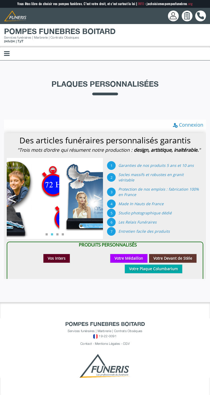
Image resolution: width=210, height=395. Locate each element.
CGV (126, 344)
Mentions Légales (107, 344)
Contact (86, 344)
